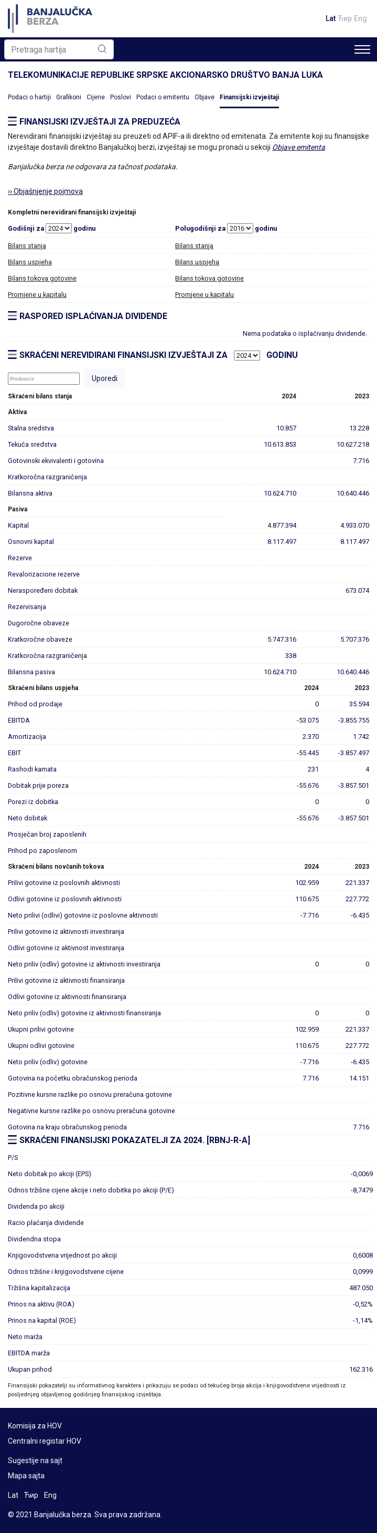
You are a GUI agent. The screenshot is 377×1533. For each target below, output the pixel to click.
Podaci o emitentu (162, 97)
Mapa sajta (26, 1476)
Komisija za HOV (35, 1426)
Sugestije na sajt (35, 1460)
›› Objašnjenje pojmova (45, 191)
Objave (204, 97)
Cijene (96, 97)
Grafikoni (68, 97)
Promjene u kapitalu (37, 295)
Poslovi (120, 97)
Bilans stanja (27, 246)
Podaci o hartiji (29, 97)
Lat (331, 18)
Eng (360, 18)
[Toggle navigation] (362, 49)
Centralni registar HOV (44, 1441)
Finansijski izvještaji (249, 97)
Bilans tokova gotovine (42, 278)
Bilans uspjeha (30, 262)
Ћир (345, 18)
